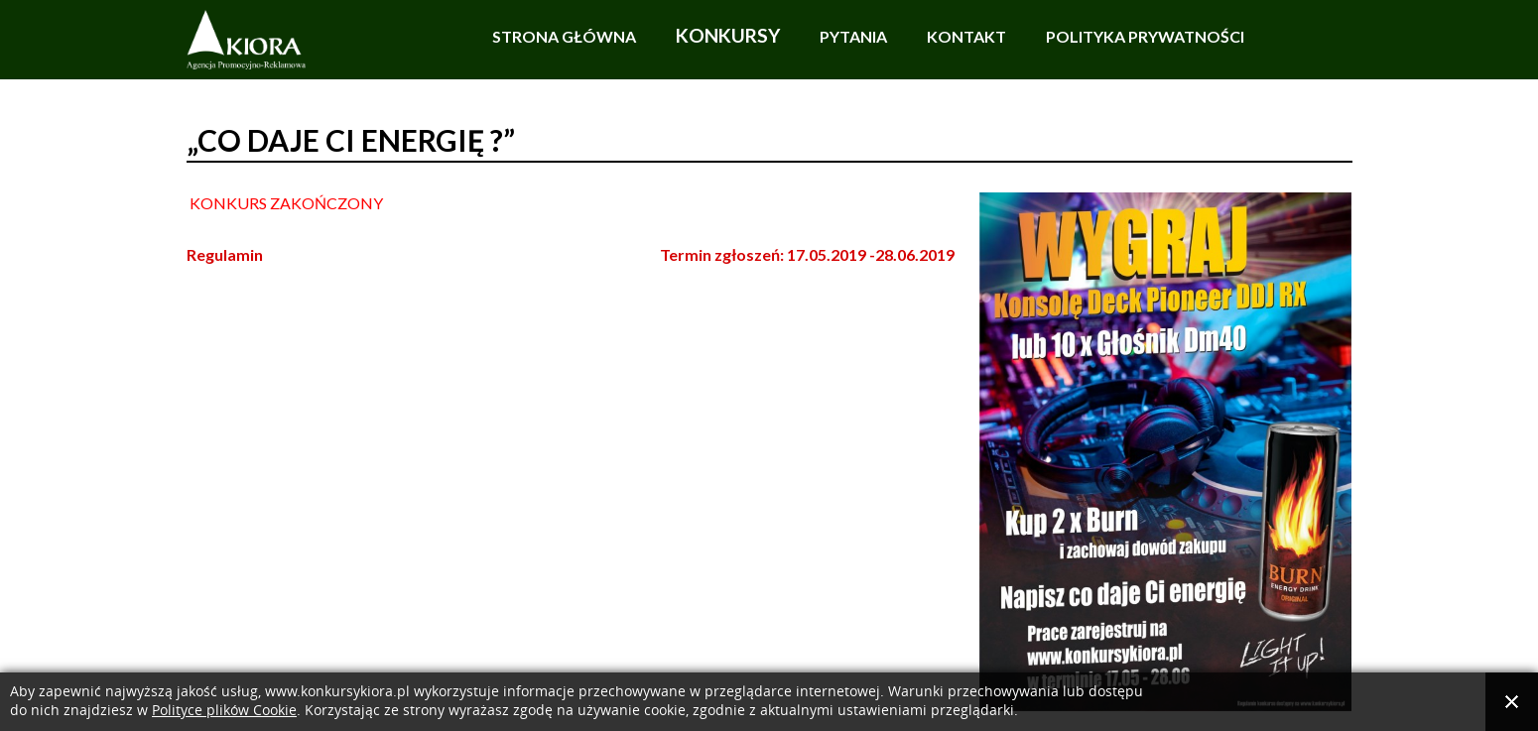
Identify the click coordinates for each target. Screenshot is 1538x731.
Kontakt (966, 36)
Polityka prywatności (1145, 36)
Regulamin (225, 254)
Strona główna (564, 36)
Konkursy (728, 35)
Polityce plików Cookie (224, 710)
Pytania (853, 36)
